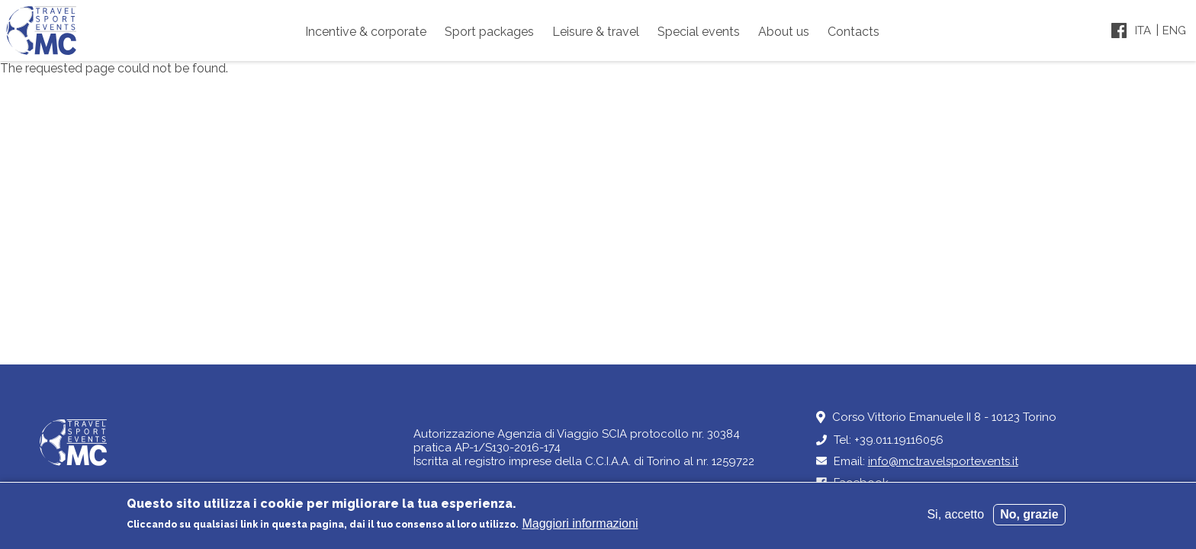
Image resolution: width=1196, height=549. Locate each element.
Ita (1143, 30)
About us (783, 31)
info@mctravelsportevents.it (943, 461)
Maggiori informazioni (580, 529)
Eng (1174, 30)
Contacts (853, 31)
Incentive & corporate (365, 31)
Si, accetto (955, 520)
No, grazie (1029, 520)
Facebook (861, 483)
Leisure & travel (595, 31)
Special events (698, 31)
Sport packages (489, 31)
